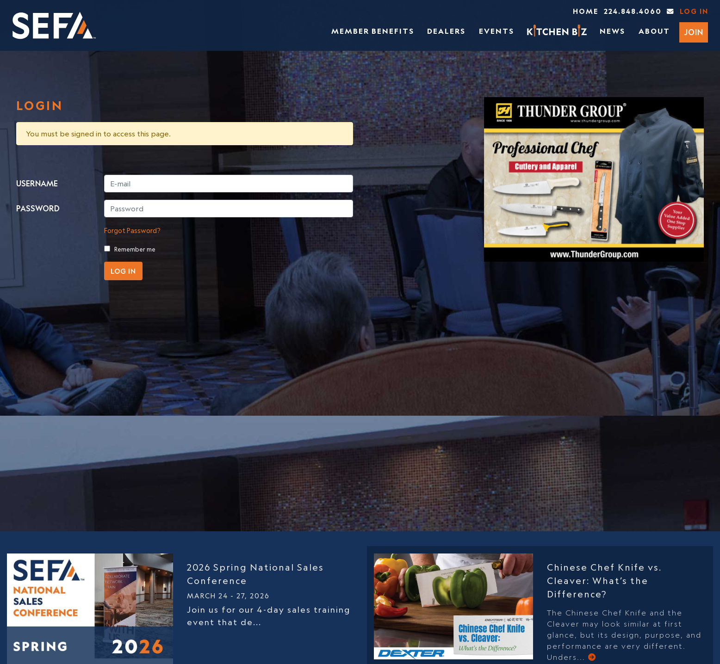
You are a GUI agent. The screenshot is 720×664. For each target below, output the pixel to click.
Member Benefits (372, 31)
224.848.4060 (633, 11)
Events (496, 31)
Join (693, 32)
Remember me (134, 249)
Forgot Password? (132, 230)
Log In (694, 11)
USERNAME (37, 183)
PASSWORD (38, 208)
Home (585, 11)
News (612, 31)
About (654, 31)
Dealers (446, 31)
